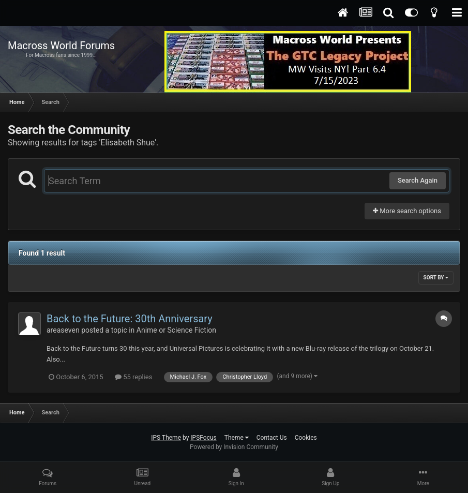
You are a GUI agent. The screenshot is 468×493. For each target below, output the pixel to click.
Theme (236, 437)
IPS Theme (166, 437)
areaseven (63, 330)
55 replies (133, 377)
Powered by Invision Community (234, 447)
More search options (407, 211)
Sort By (436, 277)
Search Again (417, 180)
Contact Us (271, 437)
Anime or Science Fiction (176, 330)
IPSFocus (203, 437)
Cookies (306, 437)
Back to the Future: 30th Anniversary (130, 318)
